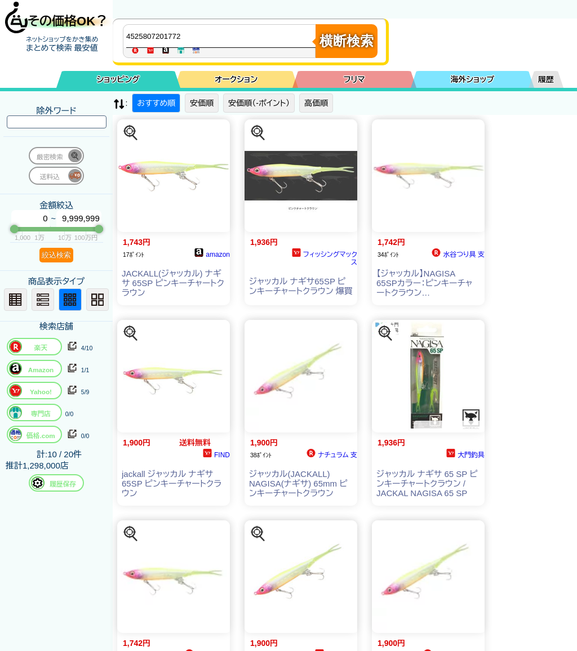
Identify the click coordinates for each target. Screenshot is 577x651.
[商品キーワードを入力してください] (222, 36)
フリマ (354, 79)
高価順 (316, 103)
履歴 (546, 79)
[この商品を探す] (130, 133)
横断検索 (346, 40)
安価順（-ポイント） (259, 103)
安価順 (202, 103)
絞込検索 (56, 255)
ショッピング (118, 79)
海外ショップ (472, 79)
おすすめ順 (156, 103)
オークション (236, 79)
